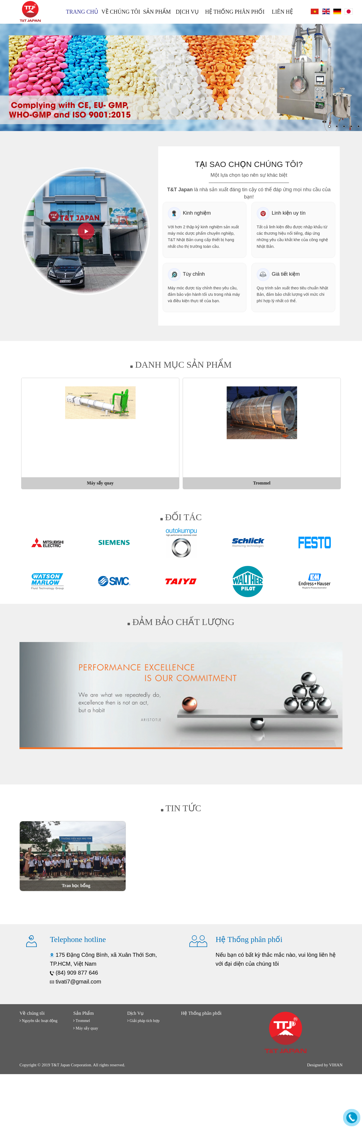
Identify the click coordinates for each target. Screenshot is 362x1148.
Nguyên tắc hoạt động (38, 1021)
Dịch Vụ (187, 12)
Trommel (81, 1021)
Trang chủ (82, 12)
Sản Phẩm (157, 12)
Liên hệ (282, 12)
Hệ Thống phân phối (235, 12)
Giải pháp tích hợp (143, 1021)
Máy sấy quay (85, 1028)
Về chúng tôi (120, 12)
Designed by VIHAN (325, 1065)
